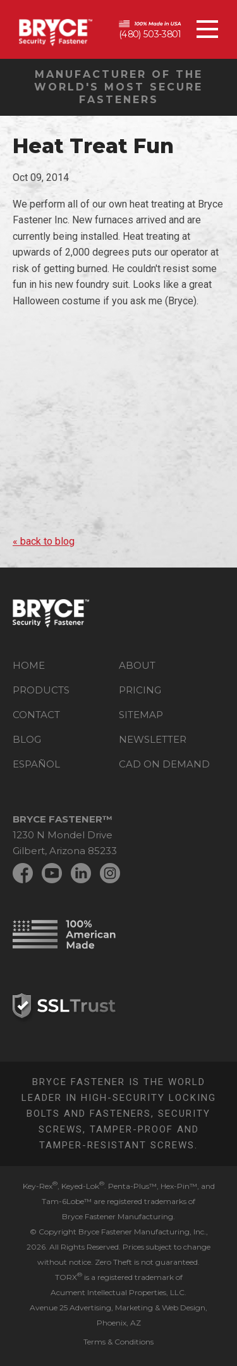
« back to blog (44, 541)
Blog (27, 739)
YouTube (52, 873)
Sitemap (141, 715)
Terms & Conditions (118, 1341)
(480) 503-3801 (150, 34)
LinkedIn (81, 873)
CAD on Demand (164, 764)
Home (29, 665)
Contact (36, 715)
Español (36, 764)
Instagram (110, 873)
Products (41, 690)
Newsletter (152, 739)
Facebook (23, 873)
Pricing (140, 690)
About (137, 665)
